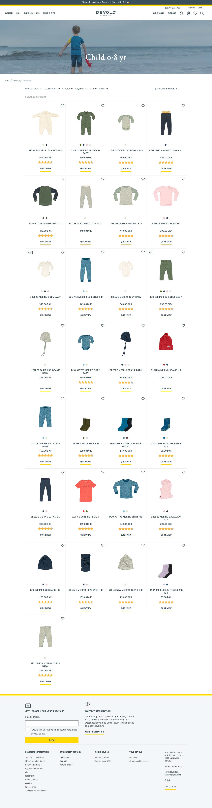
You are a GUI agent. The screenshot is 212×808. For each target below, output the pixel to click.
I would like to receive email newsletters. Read (54, 732)
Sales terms (30, 776)
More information (94, 732)
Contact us (170, 787)
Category (16, 80)
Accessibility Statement (35, 791)
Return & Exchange (33, 765)
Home (7, 80)
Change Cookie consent (139, 761)
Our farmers (65, 757)
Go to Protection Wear (172, 8)
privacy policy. (38, 734)
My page (133, 757)
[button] (62, 105)
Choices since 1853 (103, 761)
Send (51, 740)
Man (18, 13)
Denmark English (195, 8)
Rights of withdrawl (34, 768)
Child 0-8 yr (49, 13)
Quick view (45, 168)
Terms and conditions (34, 757)
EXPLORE (172, 13)
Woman (9, 13)
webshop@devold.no (173, 775)
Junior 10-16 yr (32, 13)
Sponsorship (30, 787)
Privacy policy (31, 780)
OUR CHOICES (158, 13)
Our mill (63, 761)
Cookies (28, 783)
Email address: (32, 717)
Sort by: (161, 89)
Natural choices (67, 765)
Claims (28, 772)
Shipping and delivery (35, 761)
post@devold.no (171, 772)
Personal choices (102, 757)
